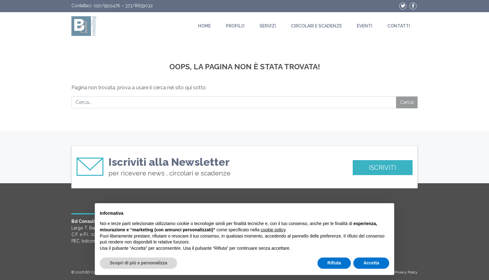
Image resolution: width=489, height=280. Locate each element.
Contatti (398, 25)
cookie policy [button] (273, 229)
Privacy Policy (406, 272)
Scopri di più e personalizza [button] (138, 262)
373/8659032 (139, 5)
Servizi (267, 25)
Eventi (364, 25)
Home (204, 25)
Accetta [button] (371, 262)
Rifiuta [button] (334, 262)
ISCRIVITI (382, 167)
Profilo (235, 25)
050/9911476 (107, 5)
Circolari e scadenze (316, 25)
